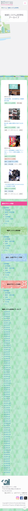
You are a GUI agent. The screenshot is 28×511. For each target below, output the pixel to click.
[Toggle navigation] (25, 3)
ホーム (5, 8)
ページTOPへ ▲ (25, 508)
